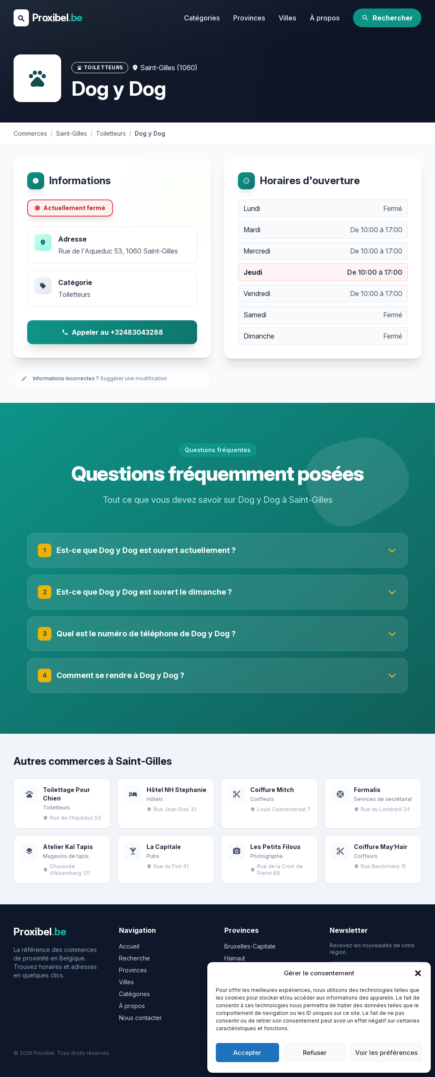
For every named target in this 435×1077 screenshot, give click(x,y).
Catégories (202, 18)
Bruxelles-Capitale (250, 946)
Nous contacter (140, 1017)
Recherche (134, 958)
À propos (324, 18)
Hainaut (234, 958)
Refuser (315, 1053)
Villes (287, 18)
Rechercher (387, 18)
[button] (418, 973)
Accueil (129, 946)
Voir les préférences (386, 1053)
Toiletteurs (74, 294)
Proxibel (57, 17)
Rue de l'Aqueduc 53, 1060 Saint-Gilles (118, 251)
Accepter (247, 1053)
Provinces (249, 18)
